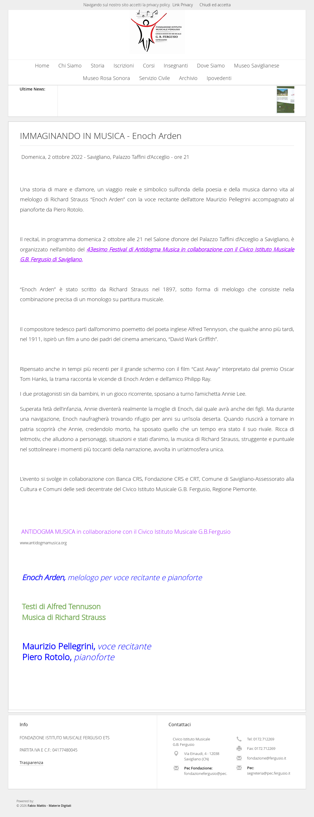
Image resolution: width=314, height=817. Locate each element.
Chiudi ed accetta (215, 4)
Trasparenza (31, 762)
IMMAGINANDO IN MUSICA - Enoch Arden (101, 135)
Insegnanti (176, 65)
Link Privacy (183, 4)
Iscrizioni (124, 65)
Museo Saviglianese (256, 65)
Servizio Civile (154, 78)
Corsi (149, 65)
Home (42, 65)
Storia (97, 65)
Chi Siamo (70, 65)
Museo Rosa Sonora (106, 78)
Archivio (188, 78)
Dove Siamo (211, 65)
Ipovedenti (219, 78)
